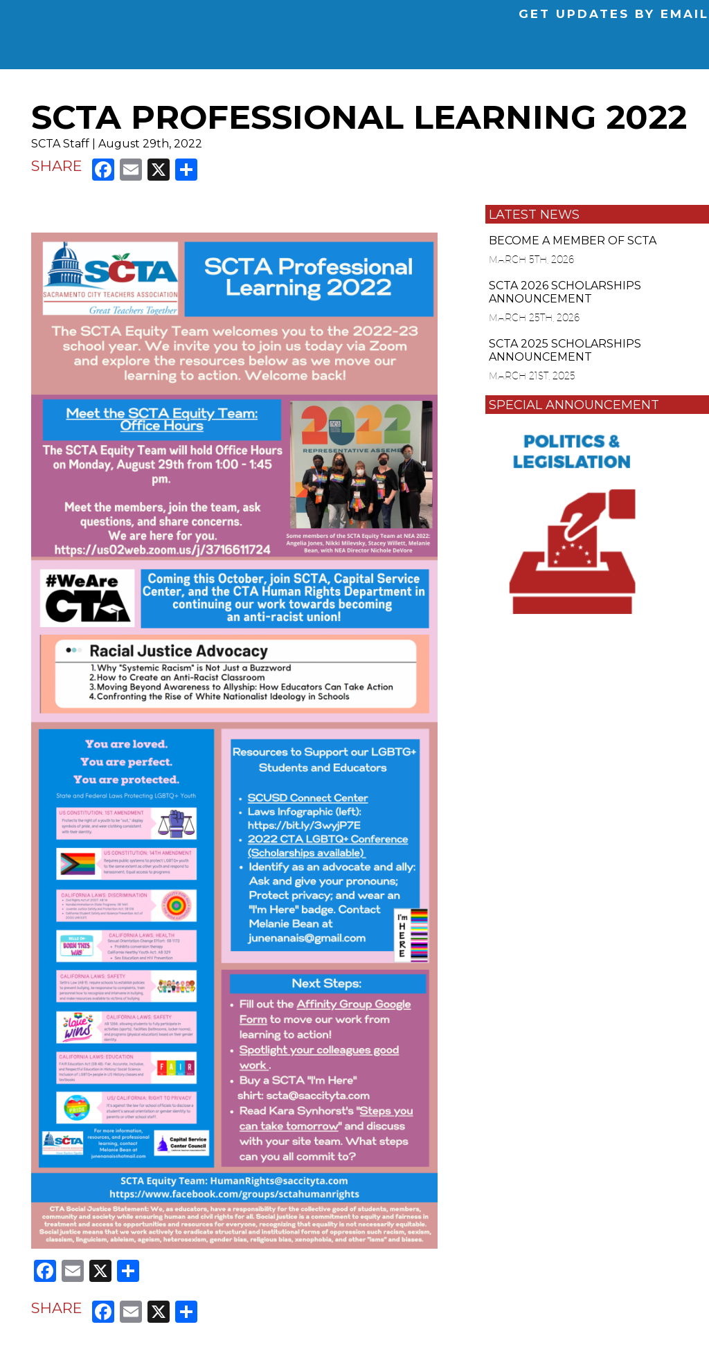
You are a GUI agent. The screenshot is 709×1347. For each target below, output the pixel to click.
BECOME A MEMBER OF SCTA (572, 240)
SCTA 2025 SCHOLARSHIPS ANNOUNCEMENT (565, 350)
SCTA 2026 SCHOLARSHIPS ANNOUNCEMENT (565, 292)
